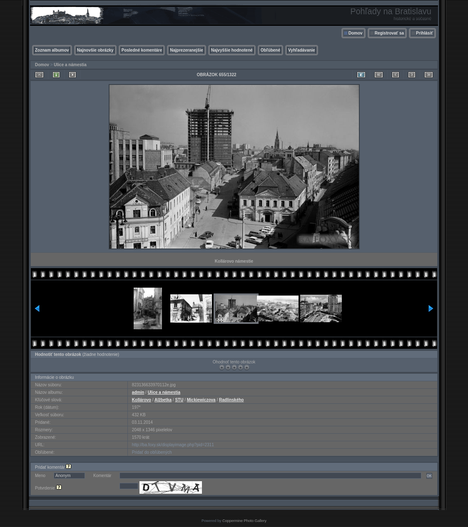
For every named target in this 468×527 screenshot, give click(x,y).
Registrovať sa (389, 33)
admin (138, 392)
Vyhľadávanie (301, 50)
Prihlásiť (424, 33)
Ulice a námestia (70, 64)
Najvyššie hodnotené (232, 50)
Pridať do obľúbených (152, 452)
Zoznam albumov (52, 50)
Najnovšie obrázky (95, 50)
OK (429, 476)
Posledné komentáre (142, 50)
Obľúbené (270, 50)
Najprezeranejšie (186, 50)
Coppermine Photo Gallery (244, 521)
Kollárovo (141, 400)
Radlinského (231, 400)
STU (179, 400)
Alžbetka (163, 400)
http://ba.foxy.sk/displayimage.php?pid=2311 (173, 444)
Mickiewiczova (201, 400)
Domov (356, 33)
